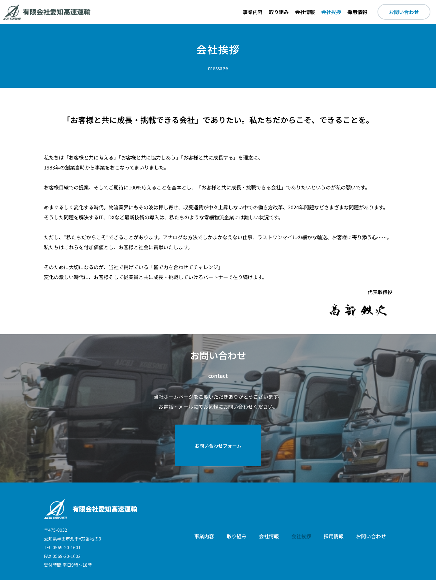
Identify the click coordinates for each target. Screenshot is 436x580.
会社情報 (305, 12)
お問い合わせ (371, 512)
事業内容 (253, 12)
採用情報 (357, 12)
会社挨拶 (331, 12)
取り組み (279, 12)
